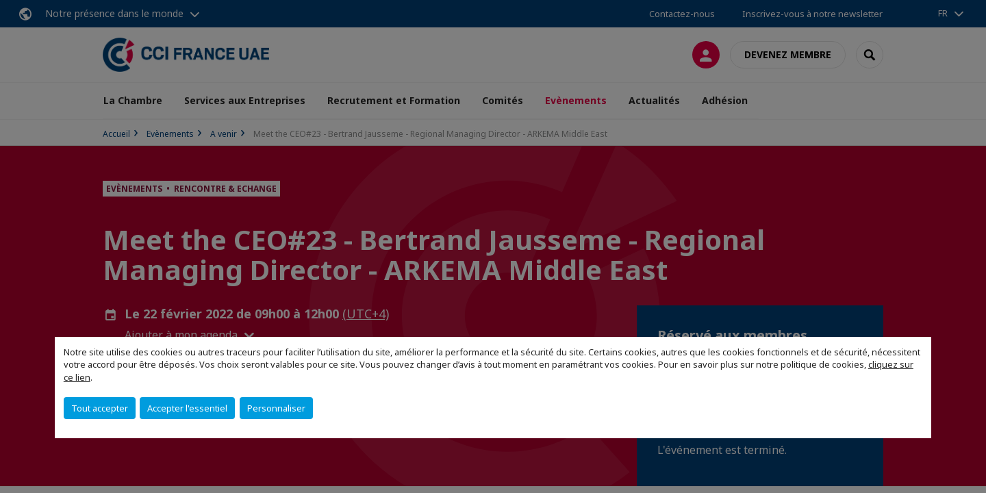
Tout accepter (99, 408)
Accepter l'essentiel (187, 408)
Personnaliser (276, 408)
